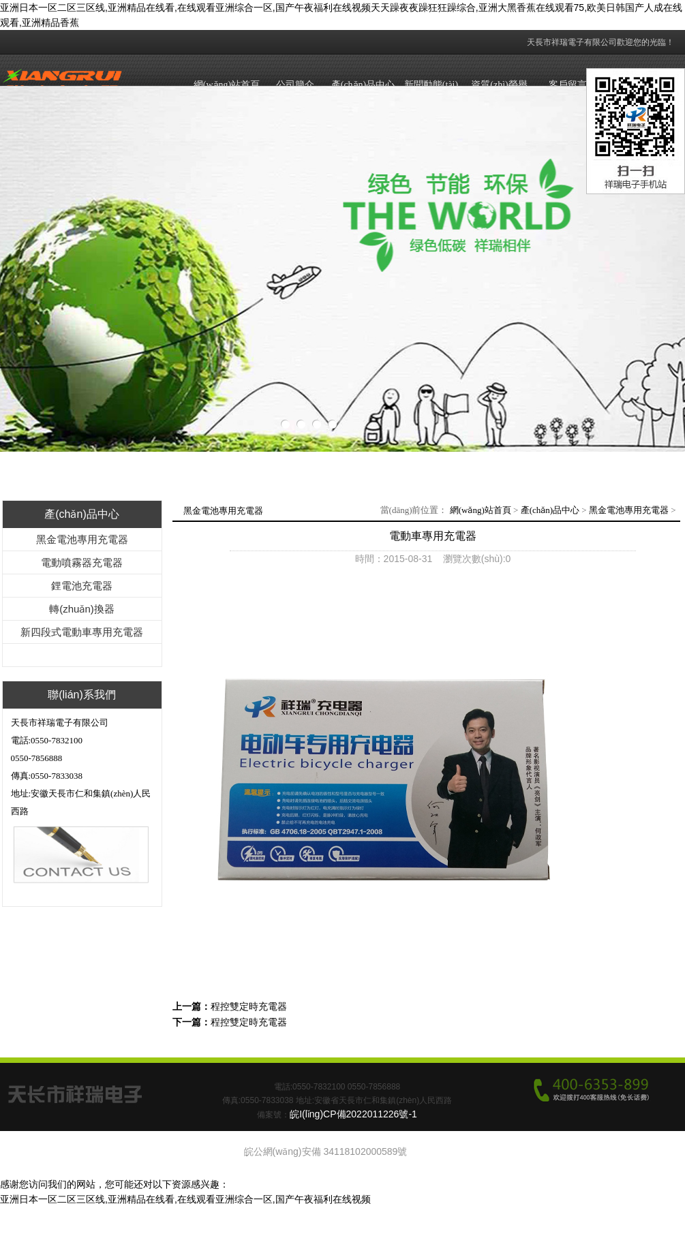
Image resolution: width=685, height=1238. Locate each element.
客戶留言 (568, 85)
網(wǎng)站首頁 (227, 85)
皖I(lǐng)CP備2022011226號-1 (353, 1114)
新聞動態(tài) (431, 85)
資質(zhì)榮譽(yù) (499, 98)
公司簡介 (295, 85)
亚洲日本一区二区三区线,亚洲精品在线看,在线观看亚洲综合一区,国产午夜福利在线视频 (185, 1199)
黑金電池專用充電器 (82, 539)
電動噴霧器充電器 (82, 562)
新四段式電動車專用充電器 (81, 632)
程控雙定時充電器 (249, 1006)
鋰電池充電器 (81, 585)
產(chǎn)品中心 (363, 85)
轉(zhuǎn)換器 (82, 609)
